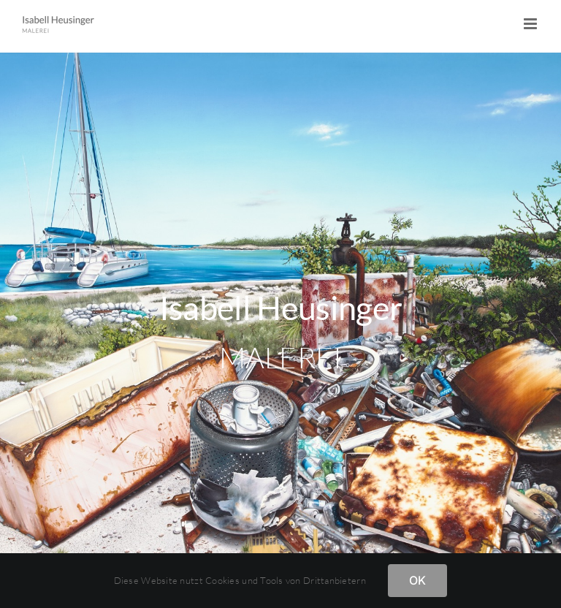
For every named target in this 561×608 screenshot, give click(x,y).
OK (417, 580)
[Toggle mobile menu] (531, 23)
